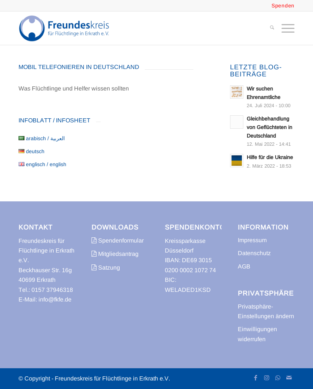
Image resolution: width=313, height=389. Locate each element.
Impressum (252, 240)
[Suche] (268, 28)
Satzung (105, 267)
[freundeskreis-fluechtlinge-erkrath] (66, 28)
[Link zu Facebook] (255, 377)
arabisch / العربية (42, 138)
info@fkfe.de (55, 299)
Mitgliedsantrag (115, 254)
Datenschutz (254, 253)
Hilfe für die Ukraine (270, 157)
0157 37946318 (52, 290)
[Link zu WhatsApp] (277, 377)
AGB (244, 266)
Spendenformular (117, 240)
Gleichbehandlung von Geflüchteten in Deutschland (269, 127)
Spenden (283, 6)
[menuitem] (268, 28)
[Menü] (284, 28)
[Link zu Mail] (288, 377)
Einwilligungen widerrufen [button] (257, 334)
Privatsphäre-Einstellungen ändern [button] (266, 311)
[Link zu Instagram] (266, 377)
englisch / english (42, 164)
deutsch (31, 151)
